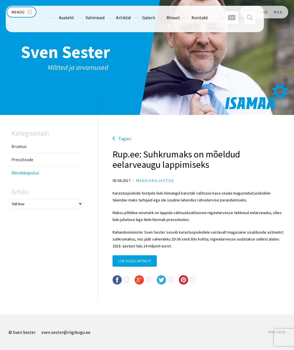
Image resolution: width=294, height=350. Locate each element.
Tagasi (124, 138)
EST (250, 12)
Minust (162, 12)
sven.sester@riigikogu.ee (65, 332)
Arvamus (19, 146)
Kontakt (189, 12)
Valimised (84, 12)
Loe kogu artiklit (134, 261)
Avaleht (55, 12)
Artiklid (112, 12)
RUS (278, 12)
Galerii (137, 12)
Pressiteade (22, 159)
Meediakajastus (25, 173)
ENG (264, 12)
